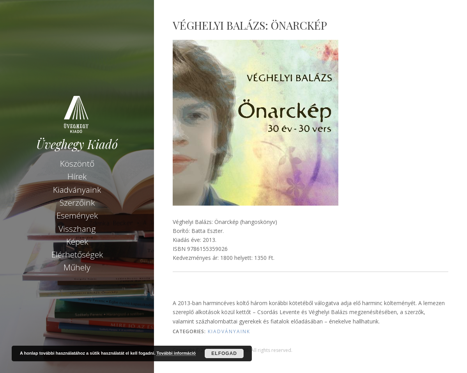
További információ (176, 353)
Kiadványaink (77, 189)
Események (77, 215)
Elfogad (224, 353)
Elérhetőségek (77, 254)
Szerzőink (77, 202)
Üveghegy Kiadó (77, 144)
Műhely (77, 267)
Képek (77, 241)
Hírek (77, 176)
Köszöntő (77, 163)
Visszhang (77, 228)
